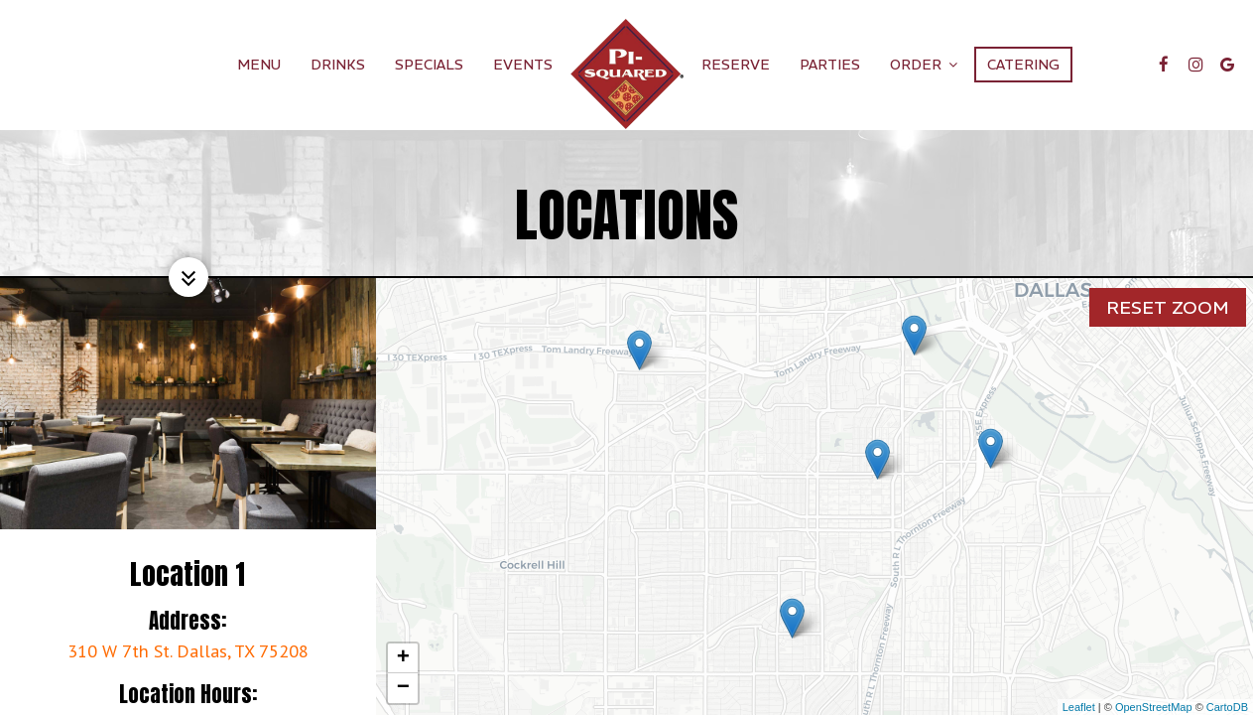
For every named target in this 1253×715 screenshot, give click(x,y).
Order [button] (923, 64)
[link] (627, 74)
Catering (1023, 64)
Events (523, 64)
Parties (830, 64)
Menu (259, 64)
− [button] (403, 688)
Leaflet (1079, 707)
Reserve (735, 64)
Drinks (338, 64)
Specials (429, 64)
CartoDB (1227, 707)
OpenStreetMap (1153, 707)
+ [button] (403, 658)
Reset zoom (1167, 304)
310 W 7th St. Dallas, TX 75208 (188, 650)
